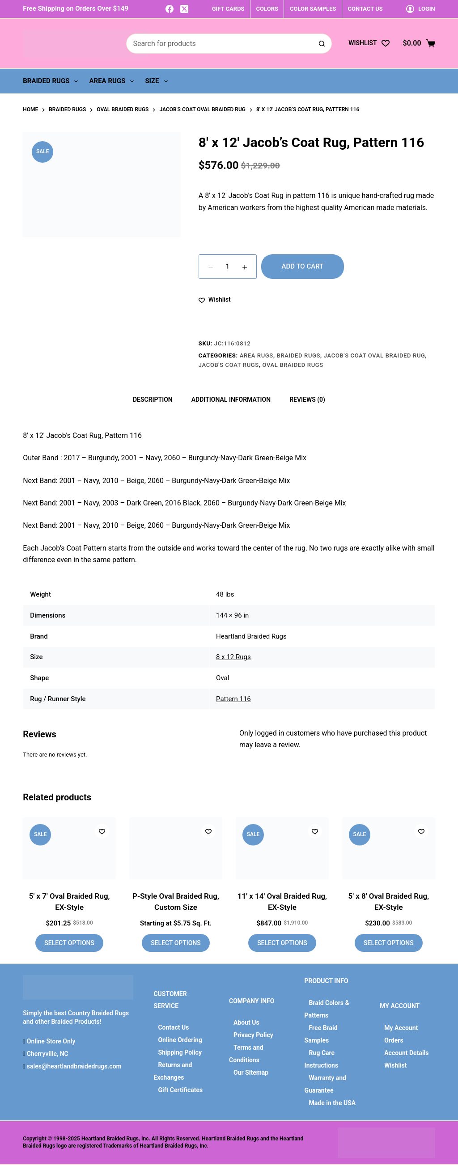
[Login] (420, 8)
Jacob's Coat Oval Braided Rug (374, 355)
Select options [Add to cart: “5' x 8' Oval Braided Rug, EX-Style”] (389, 942)
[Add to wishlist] (215, 299)
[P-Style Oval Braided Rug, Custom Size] (175, 848)
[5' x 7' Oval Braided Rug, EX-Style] (69, 848)
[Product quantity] (228, 266)
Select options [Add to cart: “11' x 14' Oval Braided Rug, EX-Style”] (282, 942)
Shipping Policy (180, 1052)
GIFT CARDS (228, 8)
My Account (401, 1027)
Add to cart (303, 266)
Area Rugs (113, 81)
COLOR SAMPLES (313, 8)
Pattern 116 (233, 699)
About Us (246, 1022)
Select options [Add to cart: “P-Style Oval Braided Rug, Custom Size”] (176, 942)
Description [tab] (153, 399)
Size (158, 81)
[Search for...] (219, 44)
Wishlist (395, 1065)
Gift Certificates (180, 1090)
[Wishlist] (368, 43)
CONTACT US (365, 8)
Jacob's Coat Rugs (229, 365)
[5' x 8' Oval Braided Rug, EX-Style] (388, 848)
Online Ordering (180, 1039)
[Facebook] (169, 9)
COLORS (267, 8)
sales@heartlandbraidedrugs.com (73, 1066)
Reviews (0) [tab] (307, 399)
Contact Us (173, 1027)
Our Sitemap (250, 1072)
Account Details (406, 1052)
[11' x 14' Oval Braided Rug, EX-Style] (282, 848)
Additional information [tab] (231, 399)
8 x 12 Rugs (233, 657)
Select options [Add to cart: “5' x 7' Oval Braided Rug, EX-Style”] (69, 942)
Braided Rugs (52, 81)
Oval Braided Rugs (293, 365)
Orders (393, 1040)
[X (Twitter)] (184, 9)
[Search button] (322, 44)
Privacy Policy (253, 1035)
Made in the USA (332, 1102)
